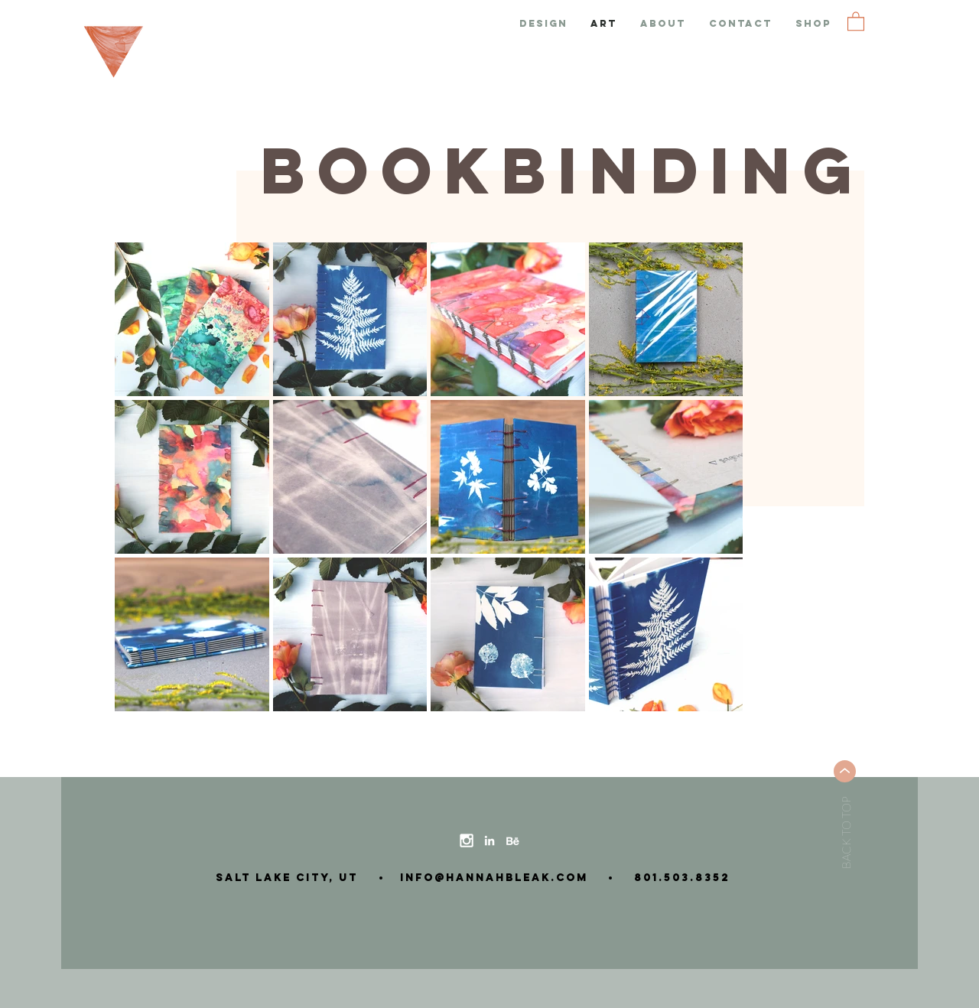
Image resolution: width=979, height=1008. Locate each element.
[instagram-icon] (466, 840)
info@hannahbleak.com (489, 877)
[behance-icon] (512, 840)
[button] (855, 21)
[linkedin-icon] (489, 840)
